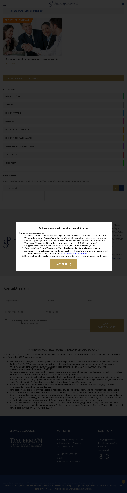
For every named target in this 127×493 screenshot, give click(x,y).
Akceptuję (63, 264)
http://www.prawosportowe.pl (75, 253)
